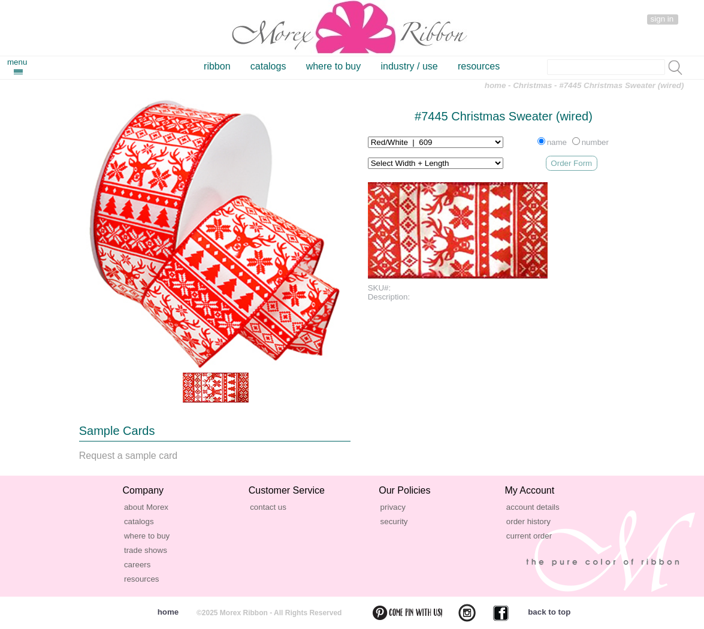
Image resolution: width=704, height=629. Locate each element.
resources (479, 66)
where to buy (333, 66)
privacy (393, 507)
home (495, 85)
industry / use (409, 66)
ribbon (217, 66)
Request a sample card (128, 455)
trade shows (145, 550)
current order (529, 535)
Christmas (532, 85)
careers (137, 564)
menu (17, 62)
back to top (549, 611)
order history (528, 521)
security (394, 521)
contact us (268, 507)
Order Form (571, 163)
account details (533, 507)
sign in (662, 18)
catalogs (268, 66)
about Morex (146, 507)
